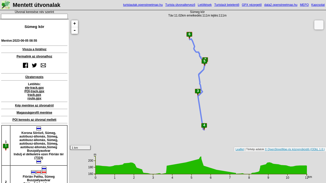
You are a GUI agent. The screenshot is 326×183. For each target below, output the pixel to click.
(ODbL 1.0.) (317, 149)
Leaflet (240, 149)
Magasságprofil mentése (34, 112)
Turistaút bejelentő (226, 5)
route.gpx (35, 98)
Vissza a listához (34, 49)
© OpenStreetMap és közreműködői (287, 149)
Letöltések (205, 5)
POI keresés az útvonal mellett (34, 119)
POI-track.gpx (34, 91)
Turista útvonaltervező (180, 5)
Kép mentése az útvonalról (34, 105)
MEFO (304, 5)
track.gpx (34, 95)
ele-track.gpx (34, 87)
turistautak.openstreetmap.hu (142, 5)
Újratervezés (34, 77)
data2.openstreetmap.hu (280, 5)
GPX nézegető (252, 5)
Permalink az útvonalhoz (34, 56)
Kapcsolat (318, 5)
